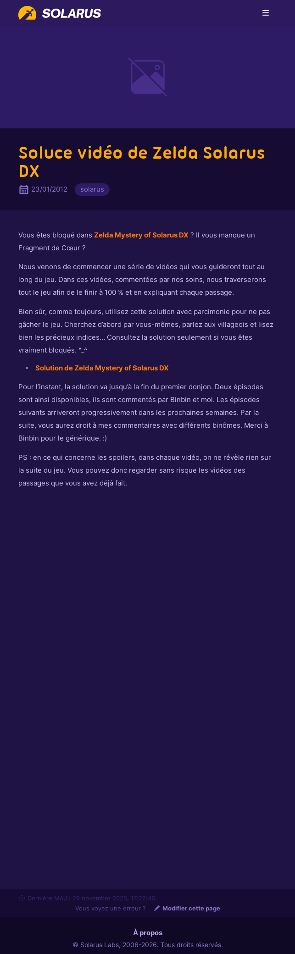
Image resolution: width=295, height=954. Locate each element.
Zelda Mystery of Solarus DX (141, 235)
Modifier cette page (186, 908)
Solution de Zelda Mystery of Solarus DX (102, 368)
